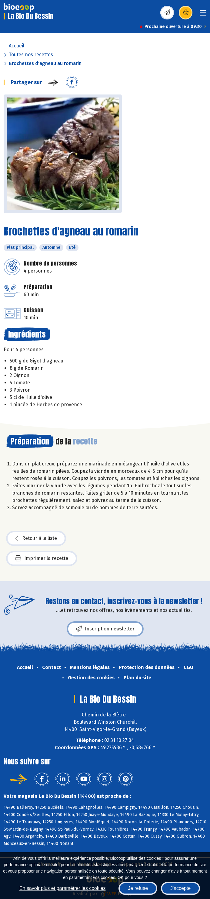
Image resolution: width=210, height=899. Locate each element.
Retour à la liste (36, 538)
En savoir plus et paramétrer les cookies (62, 888)
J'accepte (180, 888)
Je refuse (138, 888)
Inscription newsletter (105, 629)
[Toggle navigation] (203, 15)
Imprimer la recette (41, 558)
